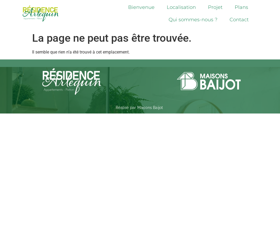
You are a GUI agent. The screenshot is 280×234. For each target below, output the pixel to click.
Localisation (181, 7)
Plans (241, 7)
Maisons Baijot (150, 107)
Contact (239, 20)
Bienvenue (141, 7)
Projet (215, 7)
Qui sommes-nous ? (193, 20)
